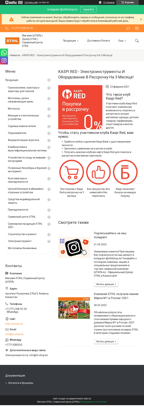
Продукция (69, 40)
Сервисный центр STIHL (22, 216)
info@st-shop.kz (14, 334)
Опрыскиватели (17, 133)
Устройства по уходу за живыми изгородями (27, 159)
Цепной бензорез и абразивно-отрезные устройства (26, 190)
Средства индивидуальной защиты (24, 201)
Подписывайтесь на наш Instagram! (110, 235)
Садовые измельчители (22, 126)
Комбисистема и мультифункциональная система (27, 149)
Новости (15, 55)
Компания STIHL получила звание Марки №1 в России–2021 (116, 296)
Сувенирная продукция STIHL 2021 (25, 225)
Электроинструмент (20, 241)
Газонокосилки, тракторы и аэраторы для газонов (23, 89)
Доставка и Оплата (98, 40)
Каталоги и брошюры (20, 383)
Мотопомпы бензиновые (22, 248)
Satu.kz (87, 398)
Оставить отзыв (128, 28)
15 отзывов (109, 2)
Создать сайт (31, 2)
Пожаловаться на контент (94, 402)
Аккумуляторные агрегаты (23, 140)
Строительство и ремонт (22, 234)
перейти (88, 9)
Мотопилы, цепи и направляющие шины (20, 100)
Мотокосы (14, 108)
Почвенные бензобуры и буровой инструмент (27, 170)
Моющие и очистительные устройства (23, 117)
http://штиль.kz (14, 323)
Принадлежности (18, 209)
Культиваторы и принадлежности (18, 180)
